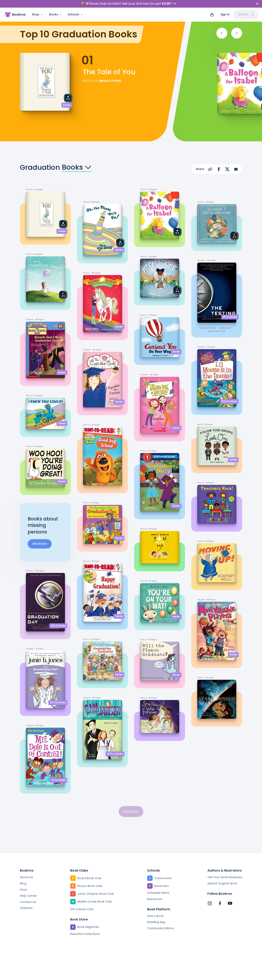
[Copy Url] (210, 161)
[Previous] (221, 25)
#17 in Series (58, 694)
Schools (75, 14)
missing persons (208, 320)
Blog (23, 876)
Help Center (28, 888)
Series (67, 97)
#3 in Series (58, 618)
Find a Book (155, 908)
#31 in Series (115, 746)
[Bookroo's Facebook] (220, 895)
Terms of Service (64, 949)
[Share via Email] (236, 161)
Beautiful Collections (85, 926)
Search (246, 14)
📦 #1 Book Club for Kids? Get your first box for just (128, 4)
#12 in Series (229, 393)
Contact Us (28, 894)
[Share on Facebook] (218, 161)
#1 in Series (58, 772)
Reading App (156, 914)
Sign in (224, 14)
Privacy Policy (95, 949)
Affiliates (26, 900)
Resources (154, 891)
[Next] (236, 25)
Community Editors (160, 921)
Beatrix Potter (110, 73)
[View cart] (212, 14)
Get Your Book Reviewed (224, 870)
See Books (39, 536)
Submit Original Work (222, 876)
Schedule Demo (158, 885)
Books (55, 14)
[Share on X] (227, 161)
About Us (26, 870)
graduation (225, 320)
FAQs (23, 882)
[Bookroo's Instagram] (209, 895)
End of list (131, 804)
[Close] (257, 4)
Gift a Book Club (82, 902)
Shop (37, 14)
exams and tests (217, 323)
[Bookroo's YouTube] (230, 895)
